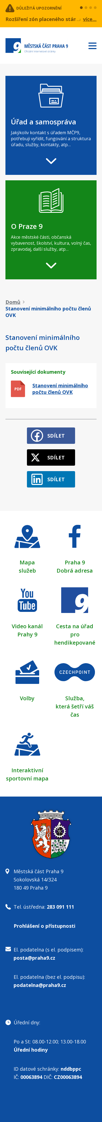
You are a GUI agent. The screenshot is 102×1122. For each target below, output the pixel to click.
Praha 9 (75, 562)
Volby (27, 698)
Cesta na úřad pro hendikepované (74, 634)
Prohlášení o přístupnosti (44, 926)
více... (90, 19)
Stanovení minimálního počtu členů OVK (60, 388)
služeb (27, 570)
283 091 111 (60, 906)
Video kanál (27, 626)
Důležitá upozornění (38, 8)
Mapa (27, 562)
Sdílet (56, 435)
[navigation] (51, 125)
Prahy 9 (27, 634)
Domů (12, 302)
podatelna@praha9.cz (40, 985)
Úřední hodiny (31, 1049)
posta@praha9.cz (34, 958)
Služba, (74, 698)
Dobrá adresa (75, 570)
